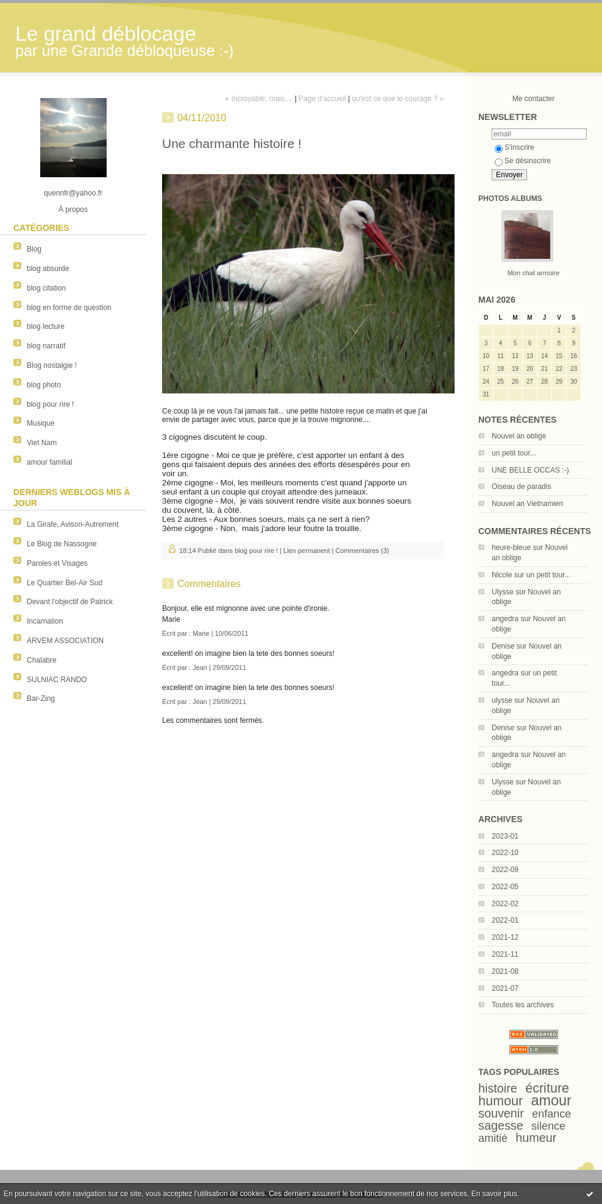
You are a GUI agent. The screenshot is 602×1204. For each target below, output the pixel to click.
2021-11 (505, 954)
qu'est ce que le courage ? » (398, 98)
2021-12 (505, 937)
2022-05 (505, 886)
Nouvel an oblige (519, 436)
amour (551, 1100)
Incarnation (45, 621)
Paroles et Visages (57, 563)
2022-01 (505, 920)
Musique (40, 423)
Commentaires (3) (362, 550)
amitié (493, 1138)
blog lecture (46, 326)
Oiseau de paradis (521, 486)
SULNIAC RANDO (57, 679)
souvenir (501, 1113)
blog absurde (48, 268)
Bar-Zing (41, 698)
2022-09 (505, 869)
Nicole (502, 575)
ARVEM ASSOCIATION (65, 640)
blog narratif (46, 346)
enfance (551, 1114)
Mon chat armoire (534, 272)
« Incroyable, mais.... (259, 98)
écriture (547, 1088)
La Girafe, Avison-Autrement (73, 524)
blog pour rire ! (50, 404)
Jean (200, 667)
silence (548, 1126)
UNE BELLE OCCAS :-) (530, 470)
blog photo (44, 385)
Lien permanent (306, 550)
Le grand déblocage (105, 34)
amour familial (50, 462)
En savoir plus (494, 1193)
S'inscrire (514, 147)
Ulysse (503, 592)
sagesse (500, 1125)
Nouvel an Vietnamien (527, 503)
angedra (505, 618)
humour (500, 1100)
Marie (201, 633)
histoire (497, 1088)
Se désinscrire (523, 161)
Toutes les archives (523, 1005)
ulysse (502, 700)
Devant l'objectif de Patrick (70, 601)
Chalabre (42, 660)
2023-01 (505, 836)
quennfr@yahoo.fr (73, 193)
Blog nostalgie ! (52, 365)
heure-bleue (511, 547)
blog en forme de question (69, 307)
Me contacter (533, 98)
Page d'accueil (322, 98)
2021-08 (505, 971)
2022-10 (505, 852)
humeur (535, 1137)
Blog (34, 249)
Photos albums (510, 198)
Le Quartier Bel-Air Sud (64, 583)
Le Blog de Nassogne (62, 544)
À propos (73, 209)
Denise (503, 646)
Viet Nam (42, 442)
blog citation (46, 288)
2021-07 (505, 988)
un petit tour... (514, 453)
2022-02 (505, 903)
